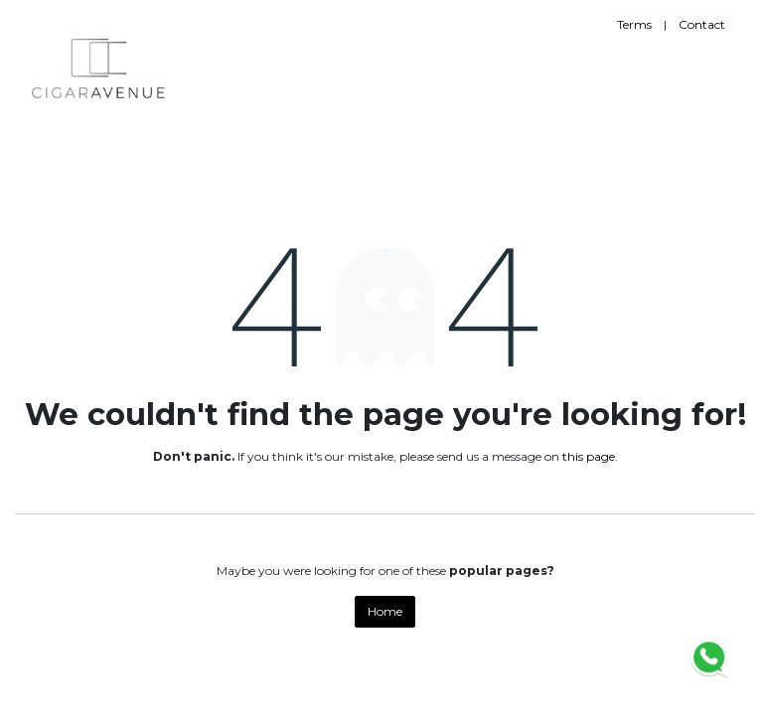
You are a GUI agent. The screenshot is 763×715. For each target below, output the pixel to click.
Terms (634, 24)
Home (385, 611)
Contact (702, 24)
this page (588, 456)
